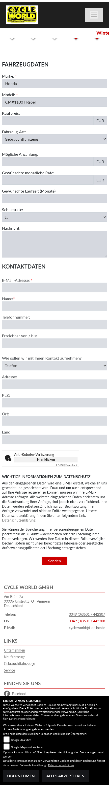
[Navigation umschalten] (94, 15)
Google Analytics (21, 739)
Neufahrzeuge (14, 657)
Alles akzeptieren (65, 775)
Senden (54, 560)
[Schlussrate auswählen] (54, 217)
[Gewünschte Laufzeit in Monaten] (54, 198)
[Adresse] (54, 403)
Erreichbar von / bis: (19, 354)
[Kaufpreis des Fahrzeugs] (48, 120)
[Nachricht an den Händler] (54, 244)
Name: (7, 317)
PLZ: (6, 414)
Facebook (15, 694)
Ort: (5, 432)
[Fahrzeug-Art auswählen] (54, 139)
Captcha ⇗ (67, 464)
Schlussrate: (12, 209)
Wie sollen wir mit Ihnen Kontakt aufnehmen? (42, 377)
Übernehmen (21, 775)
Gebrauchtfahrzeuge (19, 663)
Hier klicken (46, 459)
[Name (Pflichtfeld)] (54, 325)
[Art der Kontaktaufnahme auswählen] (54, 384)
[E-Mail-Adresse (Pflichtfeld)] (54, 306)
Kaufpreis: (11, 113)
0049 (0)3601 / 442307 (87, 614)
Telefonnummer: (16, 336)
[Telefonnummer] (54, 343)
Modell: (8, 94)
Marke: (8, 76)
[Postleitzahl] (54, 421)
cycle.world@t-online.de (87, 628)
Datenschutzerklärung (18, 520)
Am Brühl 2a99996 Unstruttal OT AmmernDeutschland (27, 601)
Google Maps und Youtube (27, 747)
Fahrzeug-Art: (14, 131)
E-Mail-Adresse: (17, 299)
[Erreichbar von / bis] (54, 362)
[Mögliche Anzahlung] (48, 161)
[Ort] (54, 440)
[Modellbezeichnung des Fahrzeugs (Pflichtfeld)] (54, 102)
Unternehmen (14, 650)
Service (9, 670)
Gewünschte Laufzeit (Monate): (29, 191)
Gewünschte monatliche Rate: (28, 172)
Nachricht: (11, 228)
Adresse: (9, 395)
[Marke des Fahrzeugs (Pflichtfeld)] (54, 83)
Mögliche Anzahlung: (20, 154)
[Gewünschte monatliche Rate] (48, 180)
